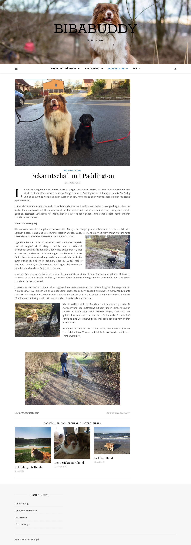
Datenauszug (22, 503)
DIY (135, 69)
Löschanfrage (22, 524)
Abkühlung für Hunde (29, 467)
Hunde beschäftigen (63, 69)
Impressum (21, 517)
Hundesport (92, 69)
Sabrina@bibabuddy (29, 412)
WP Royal (34, 539)
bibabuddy (95, 29)
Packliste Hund (103, 458)
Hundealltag (116, 69)
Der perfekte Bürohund (69, 462)
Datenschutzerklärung (26, 510)
